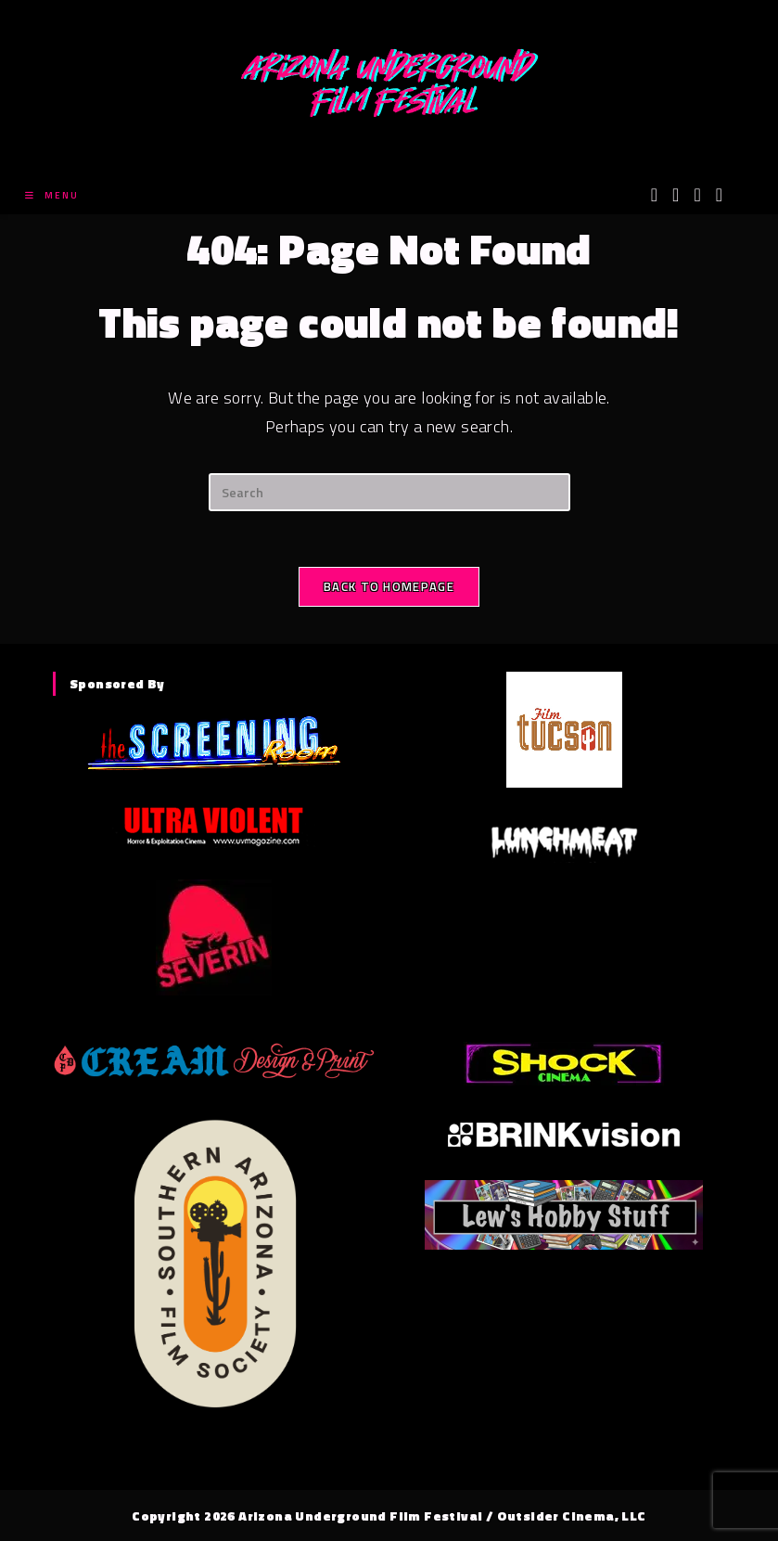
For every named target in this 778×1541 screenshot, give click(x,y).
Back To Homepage (389, 586)
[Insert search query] (389, 492)
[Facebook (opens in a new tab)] (675, 195)
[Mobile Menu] (52, 195)
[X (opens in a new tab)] (654, 195)
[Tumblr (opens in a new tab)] (719, 195)
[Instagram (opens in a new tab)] (697, 195)
